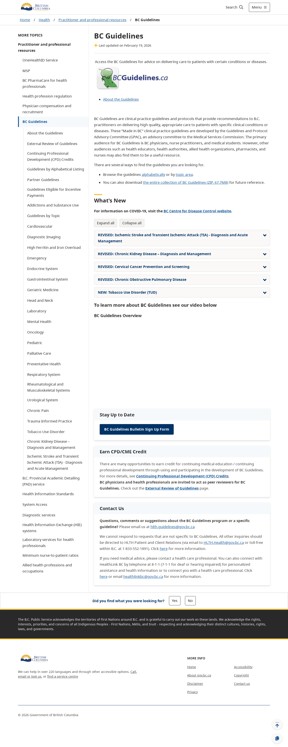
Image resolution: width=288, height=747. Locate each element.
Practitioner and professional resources (92, 19)
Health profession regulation (47, 96)
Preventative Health (44, 363)
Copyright (241, 675)
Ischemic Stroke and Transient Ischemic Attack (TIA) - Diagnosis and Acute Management (54, 462)
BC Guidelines (34, 121)
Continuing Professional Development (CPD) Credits (50, 156)
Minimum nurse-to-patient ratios (50, 555)
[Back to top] (277, 724)
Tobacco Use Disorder (46, 431)
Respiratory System (43, 374)
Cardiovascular (40, 226)
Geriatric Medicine (42, 289)
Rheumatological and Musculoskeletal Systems (48, 387)
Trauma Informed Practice (49, 421)
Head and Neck (40, 300)
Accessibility (243, 667)
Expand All (105, 222)
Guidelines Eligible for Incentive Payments (54, 192)
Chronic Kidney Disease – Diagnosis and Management (51, 444)
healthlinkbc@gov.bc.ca (143, 576)
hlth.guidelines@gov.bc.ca (173, 526)
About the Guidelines (45, 133)
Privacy (192, 692)
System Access (34, 504)
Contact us (242, 683)
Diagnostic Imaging (44, 236)
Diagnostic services (38, 515)
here (164, 548)
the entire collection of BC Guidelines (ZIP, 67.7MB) (185, 182)
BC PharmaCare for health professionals (44, 83)
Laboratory (36, 311)
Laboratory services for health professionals (48, 542)
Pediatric (34, 342)
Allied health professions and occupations (47, 568)
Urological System (42, 399)
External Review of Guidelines (52, 143)
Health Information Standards (48, 493)
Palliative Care (39, 353)
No (190, 600)
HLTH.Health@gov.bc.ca (224, 542)
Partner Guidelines (43, 179)
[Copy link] (277, 738)
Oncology (35, 332)
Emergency (36, 258)
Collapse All (132, 222)
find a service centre (62, 676)
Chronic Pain (38, 410)
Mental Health (39, 321)
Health (44, 19)
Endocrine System (42, 268)
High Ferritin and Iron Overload (54, 247)
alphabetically (153, 174)
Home (25, 19)
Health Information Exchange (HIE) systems (52, 527)
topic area (184, 174)
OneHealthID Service (40, 60)
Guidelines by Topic (43, 215)
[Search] (234, 7)
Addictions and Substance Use (53, 205)
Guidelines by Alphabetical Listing (55, 169)
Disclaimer (195, 683)
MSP (26, 70)
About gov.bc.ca (199, 675)
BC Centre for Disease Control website (197, 211)
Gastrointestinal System (47, 279)
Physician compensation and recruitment (46, 108)
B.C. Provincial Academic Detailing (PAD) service (51, 481)
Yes (175, 600)
